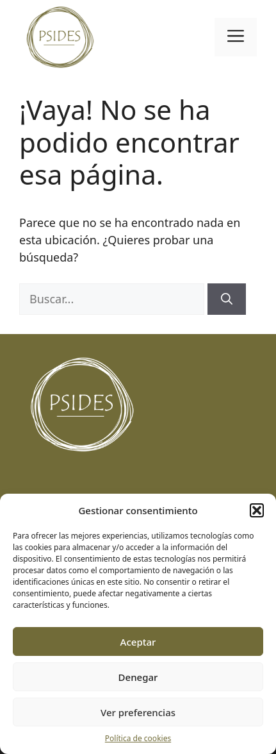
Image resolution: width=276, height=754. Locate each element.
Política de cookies (138, 738)
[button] (256, 510)
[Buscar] (226, 299)
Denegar (138, 677)
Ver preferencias (138, 712)
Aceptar (138, 641)
